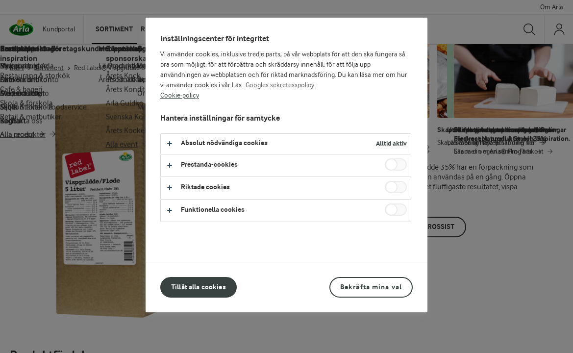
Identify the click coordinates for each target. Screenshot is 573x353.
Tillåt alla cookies (198, 287)
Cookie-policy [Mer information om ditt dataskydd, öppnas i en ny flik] (179, 95)
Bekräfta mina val (371, 287)
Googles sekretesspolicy (280, 85)
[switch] (396, 164)
